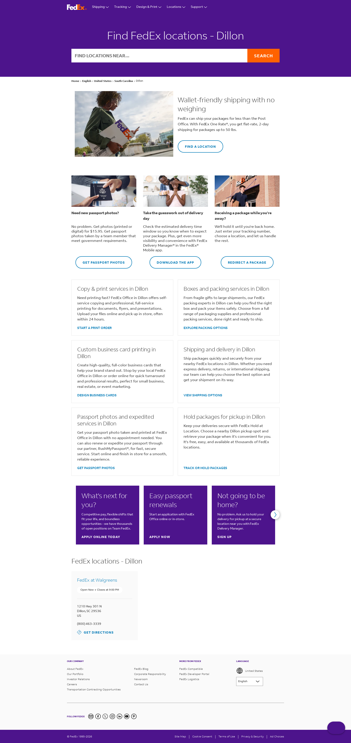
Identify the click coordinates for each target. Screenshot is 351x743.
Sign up (224, 537)
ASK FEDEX (336, 731)
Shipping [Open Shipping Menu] (100, 7)
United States (249, 670)
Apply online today (100, 537)
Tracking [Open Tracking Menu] (122, 7)
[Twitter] (105, 716)
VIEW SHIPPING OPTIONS (203, 395)
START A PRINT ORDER (94, 328)
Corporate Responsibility (150, 674)
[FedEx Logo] (77, 7)
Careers (72, 684)
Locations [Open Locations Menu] (176, 7)
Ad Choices (277, 736)
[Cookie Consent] (202, 736)
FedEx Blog (141, 668)
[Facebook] (98, 716)
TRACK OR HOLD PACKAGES (205, 468)
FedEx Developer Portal (194, 674)
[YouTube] (126, 716)
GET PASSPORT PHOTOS (100, 260)
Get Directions (95, 632)
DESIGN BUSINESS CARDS (97, 395)
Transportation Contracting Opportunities (94, 689)
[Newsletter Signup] (91, 716)
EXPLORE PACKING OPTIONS (206, 328)
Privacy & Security (252, 736)
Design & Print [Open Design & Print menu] (148, 7)
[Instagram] (112, 716)
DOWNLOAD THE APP (172, 260)
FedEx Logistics (189, 679)
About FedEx (75, 668)
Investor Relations (78, 679)
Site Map (180, 736)
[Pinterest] (134, 716)
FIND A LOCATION (197, 144)
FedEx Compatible (191, 668)
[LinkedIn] (119, 716)
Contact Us (141, 684)
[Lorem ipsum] (249, 681)
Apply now (159, 537)
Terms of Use (226, 736)
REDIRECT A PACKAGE (243, 260)
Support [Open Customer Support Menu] (199, 7)
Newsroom (141, 679)
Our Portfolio (75, 674)
